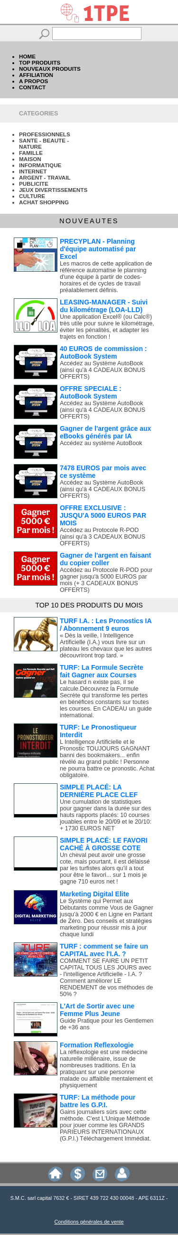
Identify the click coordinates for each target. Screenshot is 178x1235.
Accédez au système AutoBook (101, 443)
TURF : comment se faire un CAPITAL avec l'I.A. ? (104, 950)
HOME (27, 56)
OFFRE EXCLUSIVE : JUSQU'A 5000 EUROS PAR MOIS (103, 515)
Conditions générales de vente (89, 1222)
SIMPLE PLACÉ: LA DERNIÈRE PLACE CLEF (99, 790)
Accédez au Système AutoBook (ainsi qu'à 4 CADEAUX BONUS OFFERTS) (102, 370)
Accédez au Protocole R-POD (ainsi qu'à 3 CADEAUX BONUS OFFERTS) (102, 537)
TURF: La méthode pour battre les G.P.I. (97, 1101)
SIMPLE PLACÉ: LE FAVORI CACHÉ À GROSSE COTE (104, 844)
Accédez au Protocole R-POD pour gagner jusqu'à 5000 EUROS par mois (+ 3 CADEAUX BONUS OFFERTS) (106, 580)
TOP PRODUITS (39, 62)
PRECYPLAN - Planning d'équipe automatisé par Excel (98, 249)
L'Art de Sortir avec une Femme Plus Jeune (97, 1009)
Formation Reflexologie (97, 1045)
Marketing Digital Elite (94, 894)
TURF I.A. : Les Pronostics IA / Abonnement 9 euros (105, 624)
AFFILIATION (36, 75)
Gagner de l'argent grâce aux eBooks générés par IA (105, 432)
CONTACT (32, 87)
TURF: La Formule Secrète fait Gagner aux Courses (101, 671)
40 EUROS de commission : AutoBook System (103, 352)
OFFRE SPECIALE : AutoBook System (91, 392)
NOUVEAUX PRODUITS (50, 69)
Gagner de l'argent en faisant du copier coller (105, 559)
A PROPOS (33, 81)
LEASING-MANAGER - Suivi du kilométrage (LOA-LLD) (104, 306)
